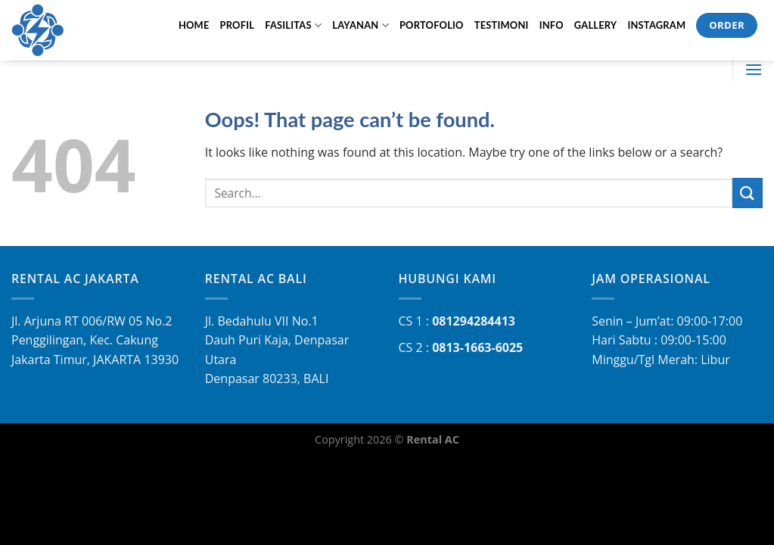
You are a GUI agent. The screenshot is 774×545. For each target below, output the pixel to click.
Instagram (656, 25)
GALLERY (595, 25)
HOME (194, 25)
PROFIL (237, 25)
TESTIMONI (501, 25)
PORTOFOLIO (431, 25)
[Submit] (747, 192)
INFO (551, 25)
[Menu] (753, 69)
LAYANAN (360, 25)
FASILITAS (293, 25)
